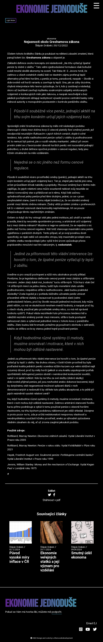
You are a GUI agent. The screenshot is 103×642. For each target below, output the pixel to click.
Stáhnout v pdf (51, 500)
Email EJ (91, 623)
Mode (12, 20)
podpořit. (57, 611)
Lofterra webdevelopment (63, 638)
